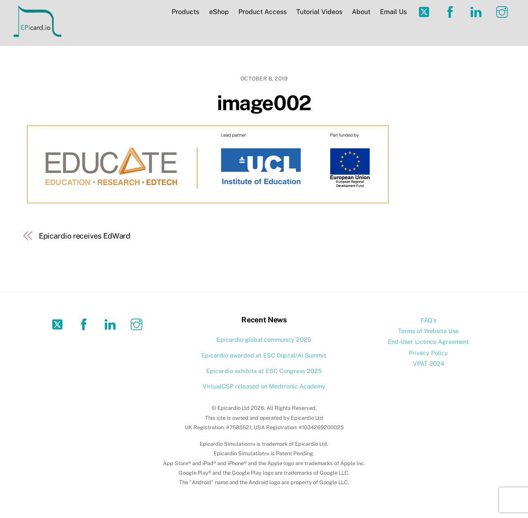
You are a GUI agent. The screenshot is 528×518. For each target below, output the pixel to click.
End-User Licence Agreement (428, 341)
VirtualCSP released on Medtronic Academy (264, 386)
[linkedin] (477, 11)
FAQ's (428, 320)
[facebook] (451, 11)
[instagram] (503, 11)
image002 (264, 103)
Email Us (393, 12)
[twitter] (425, 11)
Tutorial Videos (319, 12)
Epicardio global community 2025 (264, 339)
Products (185, 12)
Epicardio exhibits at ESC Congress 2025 (264, 370)
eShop (219, 12)
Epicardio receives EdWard (85, 236)
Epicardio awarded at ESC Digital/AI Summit (263, 355)
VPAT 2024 (428, 363)
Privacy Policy (428, 352)
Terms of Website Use (428, 330)
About (361, 12)
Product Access (262, 12)
